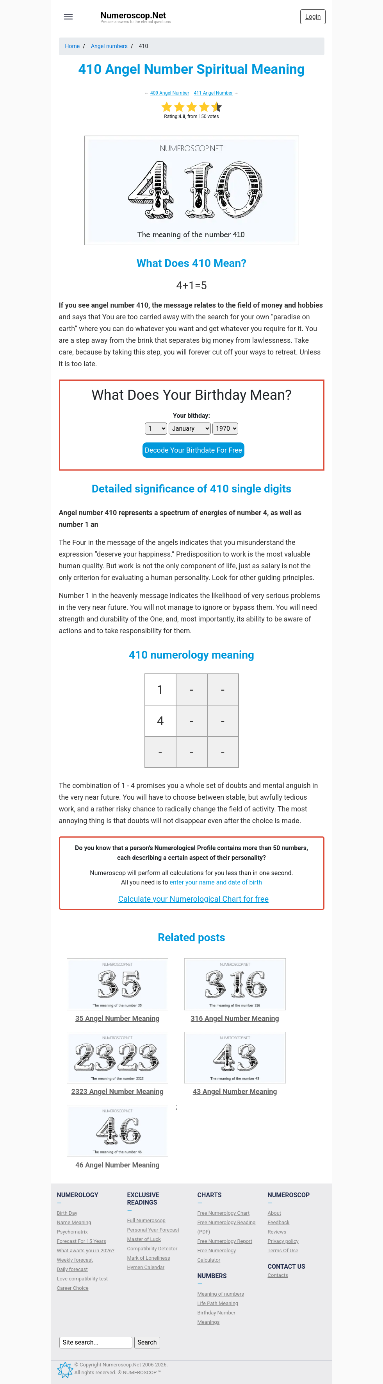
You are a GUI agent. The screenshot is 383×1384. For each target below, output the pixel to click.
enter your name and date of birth (216, 882)
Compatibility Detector (152, 1249)
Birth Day (67, 1213)
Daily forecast (72, 1269)
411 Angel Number (213, 93)
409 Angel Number (169, 93)
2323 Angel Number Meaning (117, 1091)
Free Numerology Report (225, 1241)
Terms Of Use (283, 1250)
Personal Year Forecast (153, 1230)
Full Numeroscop (146, 1220)
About (274, 1213)
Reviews (277, 1232)
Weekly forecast (75, 1260)
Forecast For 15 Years (81, 1241)
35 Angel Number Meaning (117, 1018)
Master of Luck (144, 1239)
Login (313, 16)
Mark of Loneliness (148, 1258)
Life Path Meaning (218, 1303)
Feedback (279, 1222)
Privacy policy (283, 1241)
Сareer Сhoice (73, 1288)
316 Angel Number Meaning (235, 1018)
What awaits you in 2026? (85, 1250)
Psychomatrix (72, 1232)
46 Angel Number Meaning (117, 1165)
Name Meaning (74, 1222)
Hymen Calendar (146, 1267)
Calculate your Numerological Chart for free (193, 899)
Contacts (278, 1275)
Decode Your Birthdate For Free (193, 450)
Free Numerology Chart (224, 1213)
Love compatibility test (82, 1279)
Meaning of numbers (221, 1294)
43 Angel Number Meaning (235, 1091)
